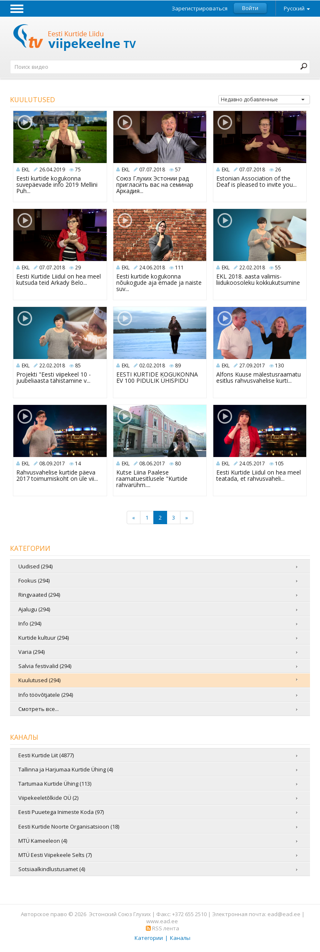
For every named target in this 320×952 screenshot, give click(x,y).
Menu (16, 8)
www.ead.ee (162, 921)
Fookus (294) (34, 580)
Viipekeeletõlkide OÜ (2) (48, 797)
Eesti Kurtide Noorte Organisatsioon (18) (68, 826)
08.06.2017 (152, 463)
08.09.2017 (52, 463)
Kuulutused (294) (39, 680)
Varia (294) (31, 652)
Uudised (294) (35, 566)
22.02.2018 (252, 267)
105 (279, 463)
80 (178, 463)
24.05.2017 (252, 463)
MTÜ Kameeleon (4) (42, 840)
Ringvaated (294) (39, 594)
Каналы (180, 938)
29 (78, 267)
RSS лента (162, 928)
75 (78, 169)
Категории (149, 938)
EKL (26, 169)
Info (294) (29, 623)
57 (178, 169)
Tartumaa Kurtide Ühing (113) (54, 783)
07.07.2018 (152, 169)
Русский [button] (297, 8)
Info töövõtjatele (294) (45, 694)
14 (78, 463)
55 (278, 267)
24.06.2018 (152, 267)
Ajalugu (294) (34, 609)
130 (279, 365)
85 (78, 365)
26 (278, 169)
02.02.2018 (152, 365)
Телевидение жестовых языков (75, 38)
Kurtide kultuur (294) (43, 637)
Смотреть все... (38, 709)
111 (179, 267)
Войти (250, 8)
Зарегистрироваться (200, 8)
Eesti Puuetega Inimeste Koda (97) (61, 812)
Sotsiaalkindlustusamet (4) (51, 869)
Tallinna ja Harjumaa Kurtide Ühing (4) (65, 769)
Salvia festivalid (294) (44, 666)
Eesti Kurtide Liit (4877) (46, 755)
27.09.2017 (252, 365)
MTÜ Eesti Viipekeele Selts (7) (55, 855)
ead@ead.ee (284, 914)
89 (178, 365)
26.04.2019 (52, 169)
